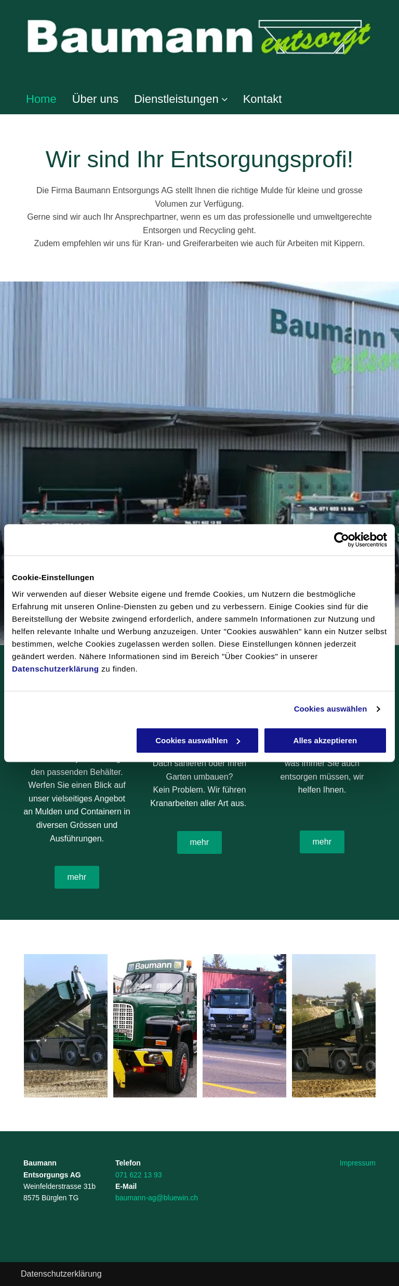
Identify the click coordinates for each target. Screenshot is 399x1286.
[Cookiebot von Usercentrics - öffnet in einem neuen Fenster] (341, 539)
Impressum (358, 1163)
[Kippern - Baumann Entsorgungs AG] (155, 1025)
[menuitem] (33, 99)
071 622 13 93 (138, 1175)
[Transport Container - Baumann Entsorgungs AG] (66, 1025)
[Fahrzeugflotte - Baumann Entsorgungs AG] (244, 1025)
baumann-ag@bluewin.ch (156, 1198)
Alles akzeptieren (325, 740)
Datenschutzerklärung (55, 668)
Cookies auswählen (330, 708)
